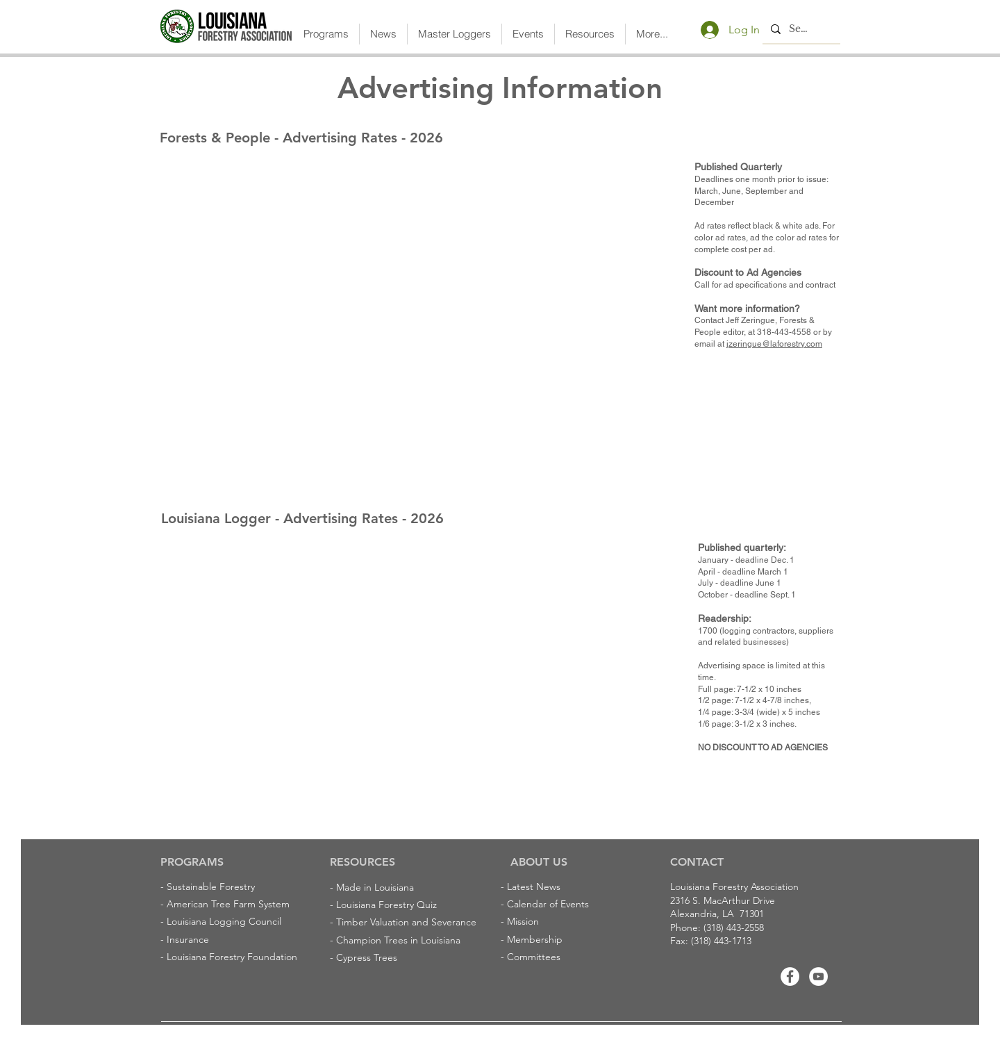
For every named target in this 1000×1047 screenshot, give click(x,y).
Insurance (188, 939)
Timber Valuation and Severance (406, 922)
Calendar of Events (548, 904)
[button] (326, 34)
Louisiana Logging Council (224, 921)
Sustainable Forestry (211, 886)
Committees (533, 956)
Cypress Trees (366, 957)
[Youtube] (818, 976)
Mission (523, 921)
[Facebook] (790, 976)
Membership (534, 939)
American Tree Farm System (228, 904)
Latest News (533, 886)
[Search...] (800, 29)
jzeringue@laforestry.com (774, 344)
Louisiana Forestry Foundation (232, 956)
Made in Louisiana (375, 887)
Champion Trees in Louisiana (398, 940)
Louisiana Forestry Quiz (386, 904)
